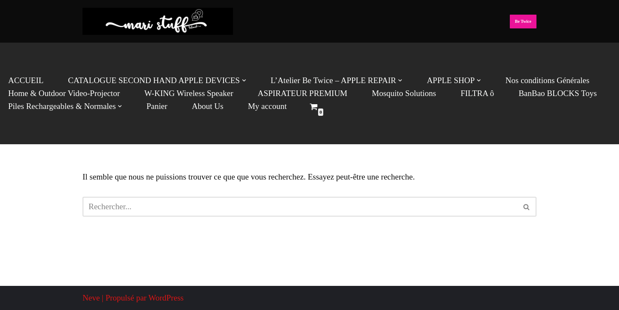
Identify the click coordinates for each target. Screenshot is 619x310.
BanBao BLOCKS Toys (557, 93)
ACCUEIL (25, 80)
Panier (157, 106)
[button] (244, 80)
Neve (91, 297)
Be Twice (523, 21)
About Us (207, 106)
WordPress (166, 297)
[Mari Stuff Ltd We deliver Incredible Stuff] (158, 21)
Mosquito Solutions (404, 93)
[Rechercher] (300, 207)
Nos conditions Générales (547, 80)
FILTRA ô (477, 93)
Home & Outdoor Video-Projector (64, 93)
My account (267, 106)
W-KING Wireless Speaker (188, 93)
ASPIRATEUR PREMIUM (302, 93)
